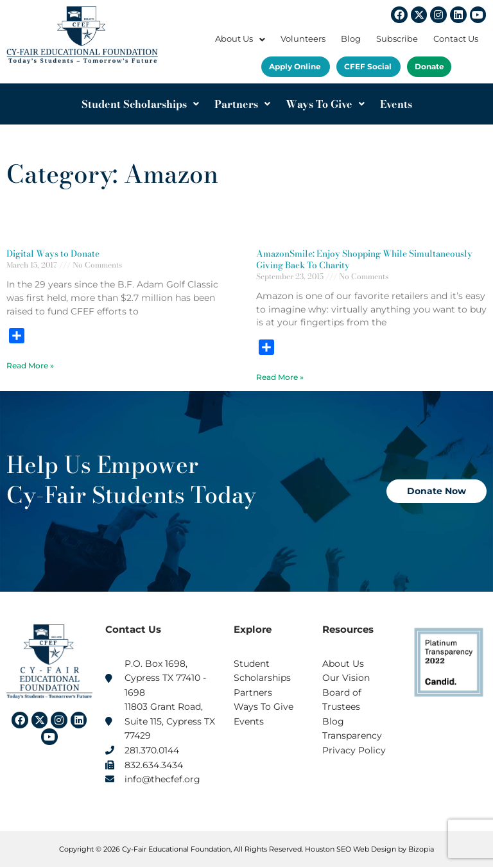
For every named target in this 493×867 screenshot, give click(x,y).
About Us (240, 39)
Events (396, 104)
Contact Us (455, 39)
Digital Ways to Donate (52, 253)
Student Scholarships (140, 104)
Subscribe (397, 39)
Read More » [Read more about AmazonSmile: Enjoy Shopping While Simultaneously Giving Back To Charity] (280, 377)
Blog (351, 39)
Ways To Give (325, 104)
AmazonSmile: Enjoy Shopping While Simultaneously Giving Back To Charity (364, 259)
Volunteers (303, 39)
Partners (242, 104)
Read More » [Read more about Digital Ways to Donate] (30, 365)
